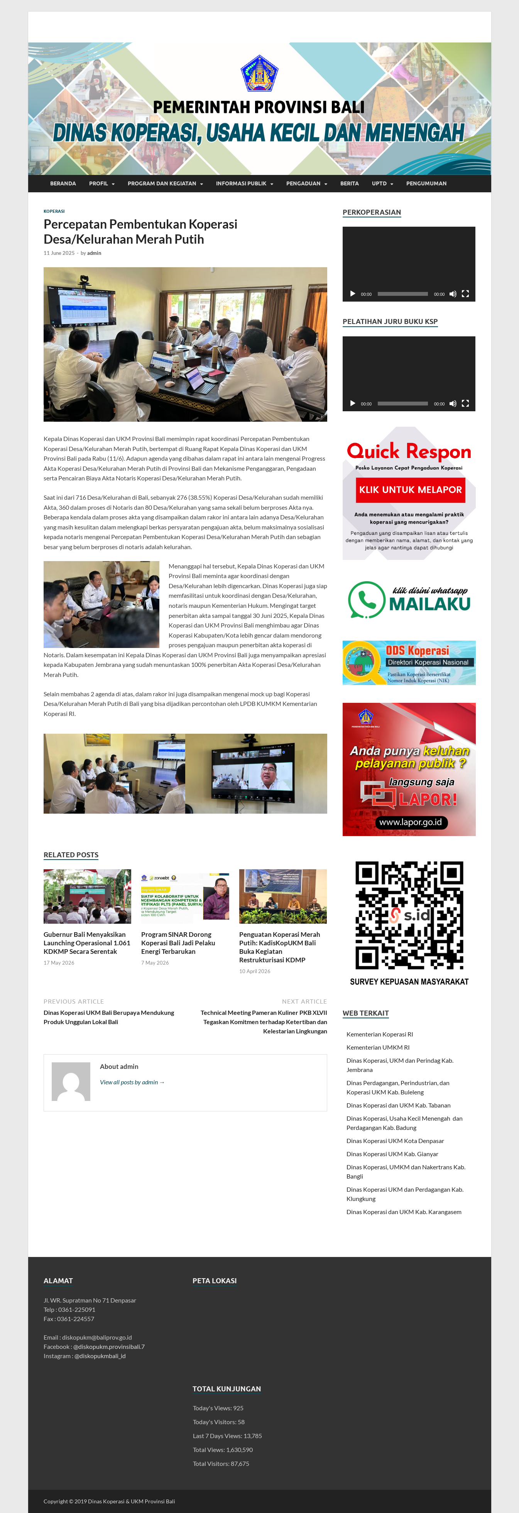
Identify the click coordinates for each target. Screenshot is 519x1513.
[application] (409, 264)
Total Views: (209, 1449)
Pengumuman (426, 183)
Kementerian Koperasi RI (380, 1034)
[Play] (353, 294)
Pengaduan (303, 183)
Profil (98, 183)
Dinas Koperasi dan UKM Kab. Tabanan (399, 1105)
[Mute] (453, 294)
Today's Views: (213, 1407)
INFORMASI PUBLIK (241, 183)
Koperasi (54, 211)
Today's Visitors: (215, 1421)
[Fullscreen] (465, 294)
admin (94, 253)
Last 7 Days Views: (218, 1435)
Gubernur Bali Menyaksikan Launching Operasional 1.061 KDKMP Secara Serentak (87, 942)
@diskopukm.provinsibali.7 (109, 1346)
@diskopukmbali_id (100, 1355)
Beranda (63, 183)
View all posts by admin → (132, 1082)
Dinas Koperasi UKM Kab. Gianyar (392, 1153)
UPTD (379, 183)
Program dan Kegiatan (162, 183)
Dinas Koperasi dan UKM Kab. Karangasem (404, 1211)
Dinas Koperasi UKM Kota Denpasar (395, 1140)
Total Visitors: (212, 1463)
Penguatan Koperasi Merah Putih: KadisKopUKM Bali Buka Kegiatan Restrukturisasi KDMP (279, 947)
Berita (349, 183)
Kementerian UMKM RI (378, 1047)
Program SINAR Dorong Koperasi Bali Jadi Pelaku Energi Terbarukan (178, 942)
